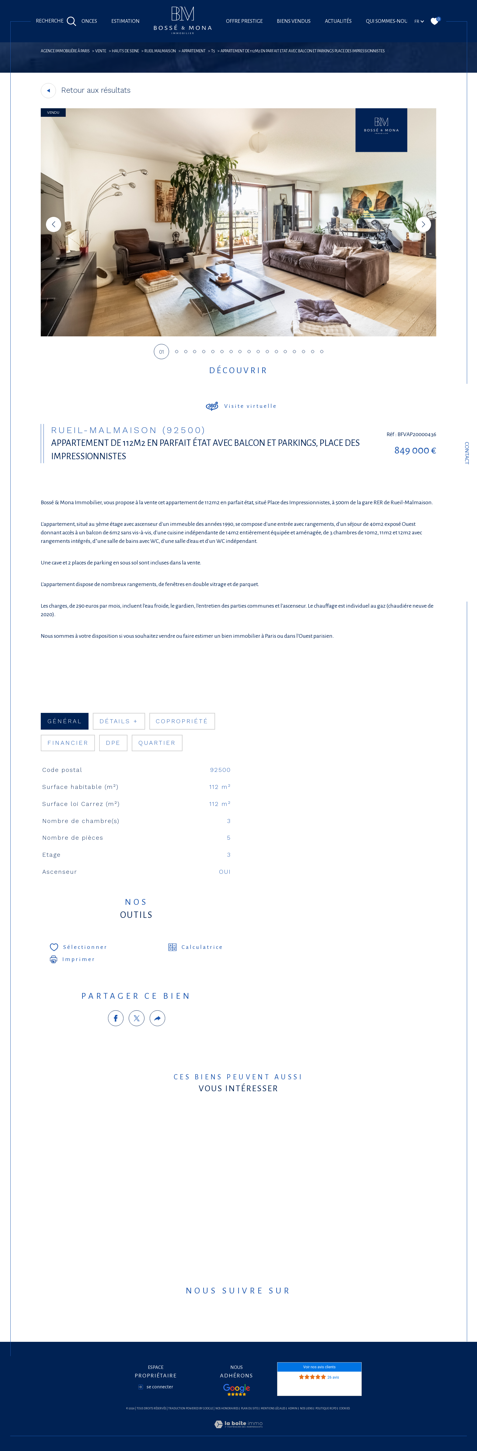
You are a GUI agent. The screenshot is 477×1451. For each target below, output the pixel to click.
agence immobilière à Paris (65, 51)
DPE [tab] (113, 742)
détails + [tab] (119, 721)
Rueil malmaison (160, 51)
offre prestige (244, 21)
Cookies (344, 1408)
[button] (423, 224)
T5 (213, 51)
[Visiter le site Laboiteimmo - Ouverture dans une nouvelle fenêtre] (238, 1431)
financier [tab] (68, 742)
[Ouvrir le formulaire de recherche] (56, 21)
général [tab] (64, 721)
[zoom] (238, 334)
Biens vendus (294, 21)
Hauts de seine (125, 51)
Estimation (125, 21)
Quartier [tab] (157, 742)
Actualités (338, 21)
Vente (100, 51)
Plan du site (249, 1408)
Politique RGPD (325, 1408)
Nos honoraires (226, 1408)
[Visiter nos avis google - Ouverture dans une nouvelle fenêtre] (236, 1390)
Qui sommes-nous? (389, 21)
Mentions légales (273, 1408)
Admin (292, 1408)
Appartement (194, 51)
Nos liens (306, 1408)
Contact (467, 453)
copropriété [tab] (182, 721)
